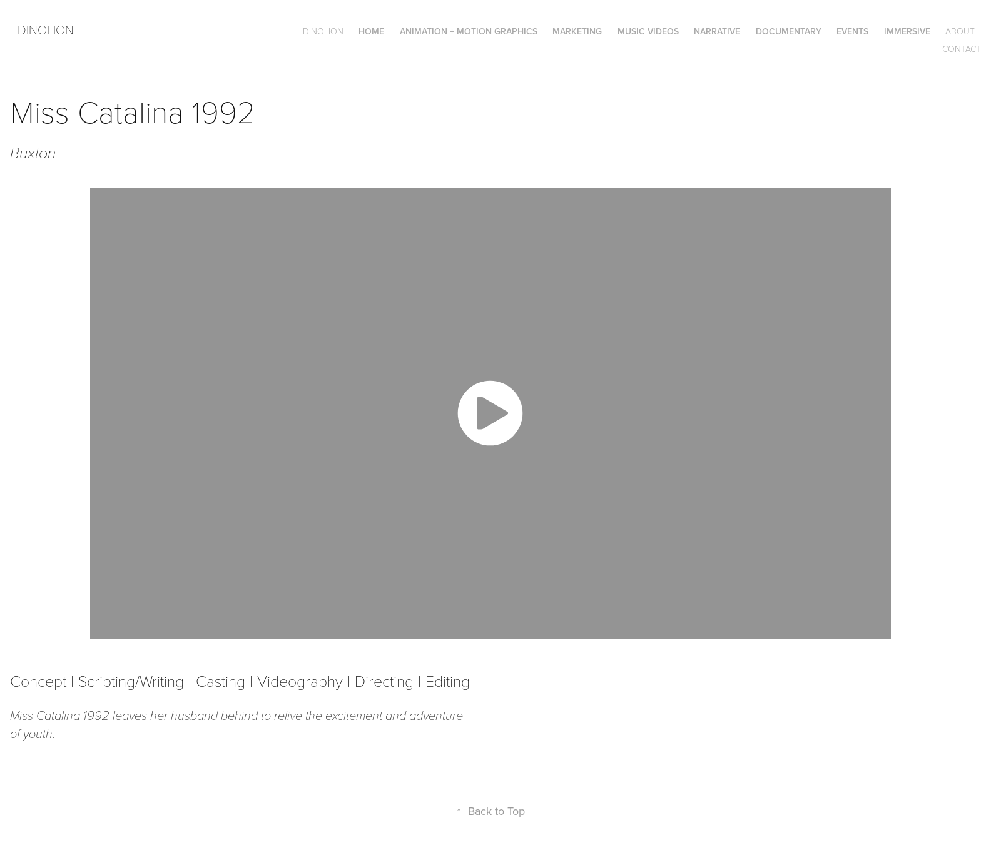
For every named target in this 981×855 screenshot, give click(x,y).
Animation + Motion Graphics (468, 31)
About (960, 31)
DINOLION (323, 31)
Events (852, 31)
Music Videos (648, 31)
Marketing (577, 31)
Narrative (717, 31)
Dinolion (46, 29)
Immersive (907, 31)
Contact (961, 48)
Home (371, 31)
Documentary (788, 31)
